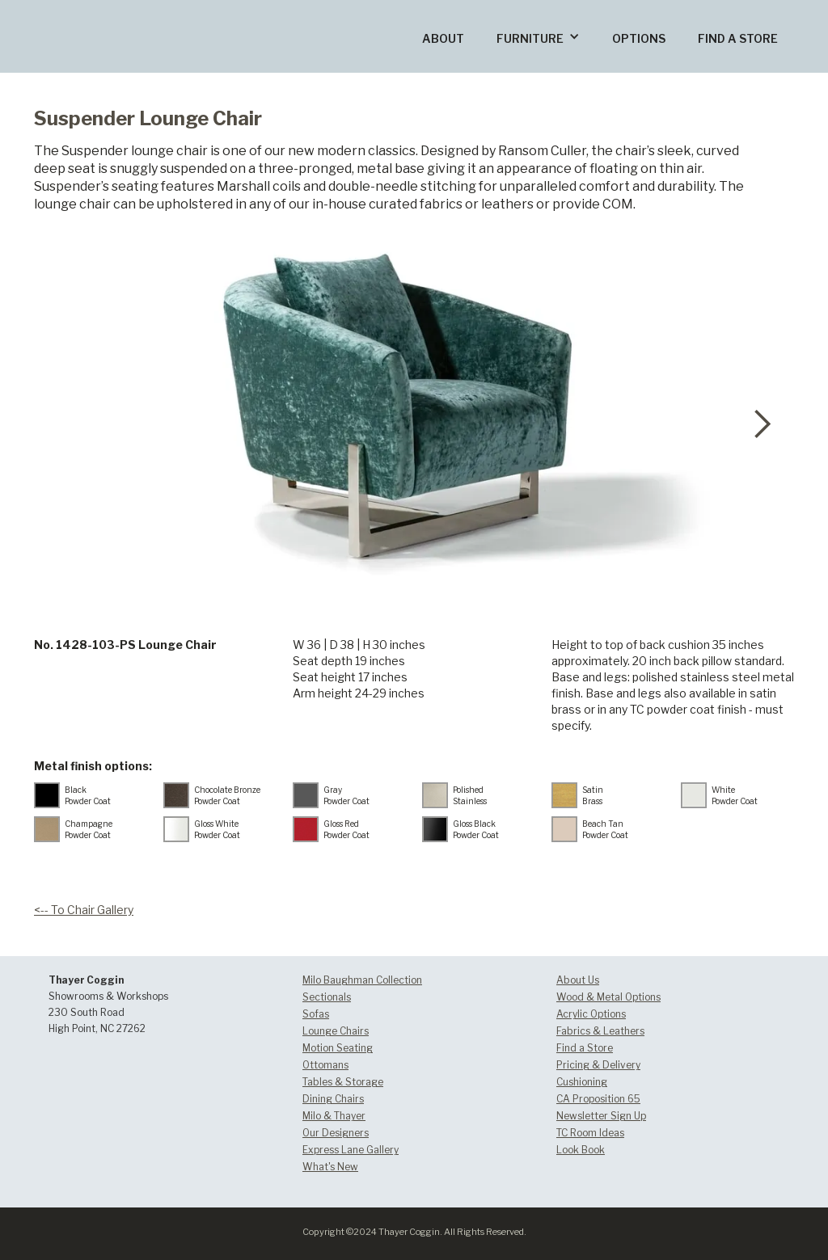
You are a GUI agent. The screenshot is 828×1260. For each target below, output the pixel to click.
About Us (577, 980)
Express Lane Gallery (350, 1150)
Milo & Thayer (333, 1116)
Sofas (315, 1014)
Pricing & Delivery (598, 1065)
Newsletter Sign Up (601, 1116)
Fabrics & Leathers (600, 1031)
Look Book (580, 1150)
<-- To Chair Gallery (83, 910)
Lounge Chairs (335, 1031)
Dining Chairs (333, 1099)
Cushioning (581, 1082)
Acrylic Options (591, 1014)
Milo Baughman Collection (362, 980)
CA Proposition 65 (598, 1099)
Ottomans (325, 1065)
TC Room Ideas (590, 1133)
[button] (538, 36)
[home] (123, 11)
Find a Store (584, 1048)
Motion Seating (337, 1048)
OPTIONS (638, 38)
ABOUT (443, 38)
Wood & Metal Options (608, 997)
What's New (330, 1167)
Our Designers (335, 1133)
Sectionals (326, 997)
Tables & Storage (342, 1082)
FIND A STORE (738, 38)
